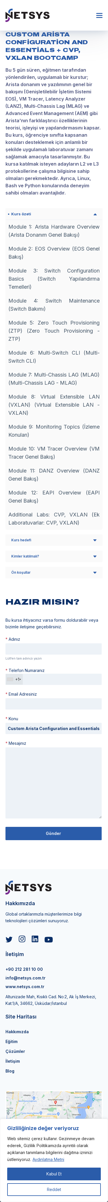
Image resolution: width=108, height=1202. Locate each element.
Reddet (54, 1189)
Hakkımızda (17, 1031)
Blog (9, 1070)
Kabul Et (54, 1173)
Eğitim (11, 1041)
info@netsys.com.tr (25, 977)
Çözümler (15, 1051)
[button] (99, 15)
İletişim (12, 1061)
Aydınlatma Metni (48, 1159)
